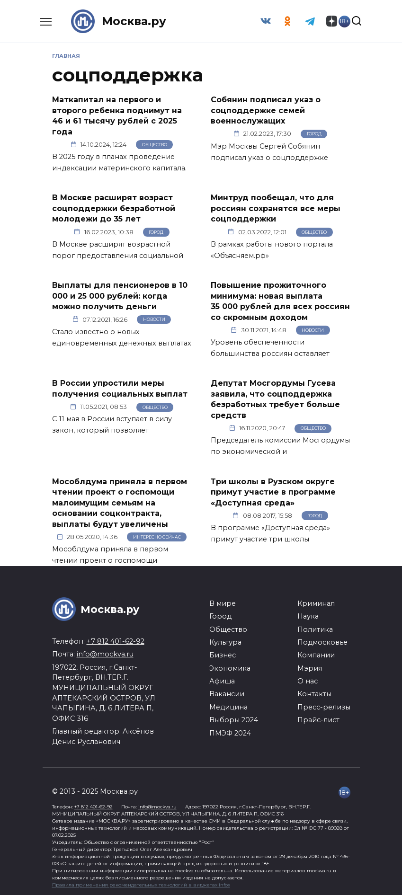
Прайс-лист (318, 719)
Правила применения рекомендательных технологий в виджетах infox (141, 884)
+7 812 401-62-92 (115, 640)
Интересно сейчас (157, 536)
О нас (307, 680)
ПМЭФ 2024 (230, 732)
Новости (154, 319)
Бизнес (222, 654)
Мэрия (309, 667)
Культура (225, 641)
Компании (316, 654)
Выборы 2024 (233, 719)
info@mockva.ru (105, 653)
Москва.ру (134, 21)
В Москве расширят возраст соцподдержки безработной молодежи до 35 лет (113, 208)
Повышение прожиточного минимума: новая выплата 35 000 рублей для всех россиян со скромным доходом (280, 300)
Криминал (316, 602)
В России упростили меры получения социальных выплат (120, 388)
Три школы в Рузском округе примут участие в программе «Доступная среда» (273, 491)
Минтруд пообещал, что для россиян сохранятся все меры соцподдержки (275, 208)
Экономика (229, 667)
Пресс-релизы (323, 706)
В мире (222, 602)
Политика (315, 628)
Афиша (222, 680)
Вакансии (226, 693)
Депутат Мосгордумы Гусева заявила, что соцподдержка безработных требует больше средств (275, 398)
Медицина (228, 706)
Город (314, 133)
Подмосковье (322, 641)
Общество (154, 144)
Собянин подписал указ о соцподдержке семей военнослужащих (266, 110)
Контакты (314, 693)
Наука (308, 615)
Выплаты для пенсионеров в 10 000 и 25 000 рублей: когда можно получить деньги (120, 295)
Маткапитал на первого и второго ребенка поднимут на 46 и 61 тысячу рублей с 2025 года (117, 115)
